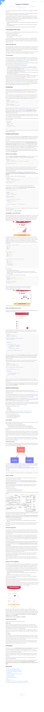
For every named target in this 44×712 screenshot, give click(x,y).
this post (35, 576)
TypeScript (24, 7)
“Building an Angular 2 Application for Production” (24, 421)
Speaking (41, 1)
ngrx (7, 689)
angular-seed (24, 60)
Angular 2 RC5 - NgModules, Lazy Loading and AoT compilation (17, 691)
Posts (35, 1)
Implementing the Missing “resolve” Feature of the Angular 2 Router (18, 692)
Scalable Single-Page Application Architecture (14, 681)
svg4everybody (23, 653)
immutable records (16, 243)
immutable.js (9, 690)
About (38, 1)
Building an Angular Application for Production (14, 680)
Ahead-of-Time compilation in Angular (13, 679)
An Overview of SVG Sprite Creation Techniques (15, 684)
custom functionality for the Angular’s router (17, 82)
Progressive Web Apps (10, 686)
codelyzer (28, 60)
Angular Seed (35, 404)
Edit (10, 6)
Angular (19, 7)
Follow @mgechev (32, 6)
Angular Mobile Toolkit (10, 685)
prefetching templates (26, 476)
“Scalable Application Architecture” (30, 108)
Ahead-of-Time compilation (31, 408)
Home (32, 1)
